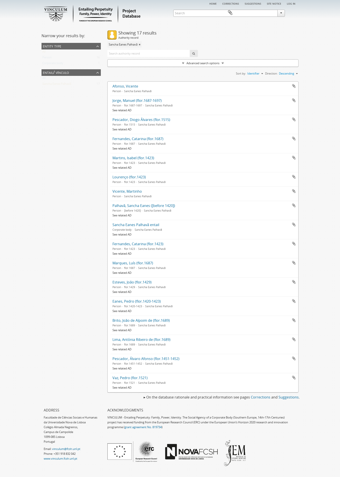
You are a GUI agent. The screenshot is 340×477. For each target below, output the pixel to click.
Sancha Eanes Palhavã (56, 85)
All (43, 53)
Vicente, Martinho (127, 191)
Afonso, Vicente (125, 86)
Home (213, 3)
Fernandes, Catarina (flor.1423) (137, 243)
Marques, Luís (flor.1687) (132, 263)
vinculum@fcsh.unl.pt (66, 449)
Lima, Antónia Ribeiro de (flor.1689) (141, 339)
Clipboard (292, 12)
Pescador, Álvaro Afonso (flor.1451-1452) (145, 358)
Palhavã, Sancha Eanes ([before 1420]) (143, 205)
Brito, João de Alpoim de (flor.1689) (141, 320)
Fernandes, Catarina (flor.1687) (137, 138)
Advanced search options (202, 63)
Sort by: (241, 73)
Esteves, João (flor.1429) (132, 282)
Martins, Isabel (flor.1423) (133, 157)
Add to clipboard (294, 86)
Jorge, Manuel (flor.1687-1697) (137, 100)
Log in (291, 3)
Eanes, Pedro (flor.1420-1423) (136, 301)
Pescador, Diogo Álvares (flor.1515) (141, 119)
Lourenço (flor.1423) (129, 177)
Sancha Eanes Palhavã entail (135, 224)
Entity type (52, 46)
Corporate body (52, 64)
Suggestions (253, 3)
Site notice (274, 3)
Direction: (271, 73)
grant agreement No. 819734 (143, 427)
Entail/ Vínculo (56, 72)
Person (47, 58)
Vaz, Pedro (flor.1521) (130, 377)
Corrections (230, 3)
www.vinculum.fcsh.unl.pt (60, 459)
